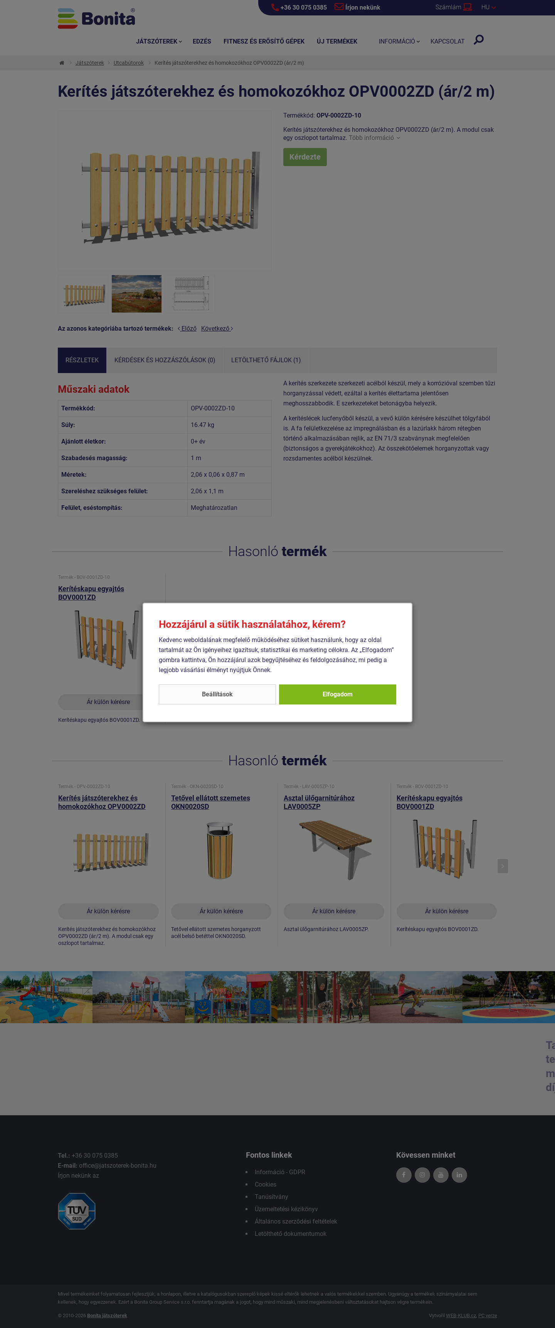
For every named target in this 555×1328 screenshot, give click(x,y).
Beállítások (217, 694)
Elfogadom (338, 694)
